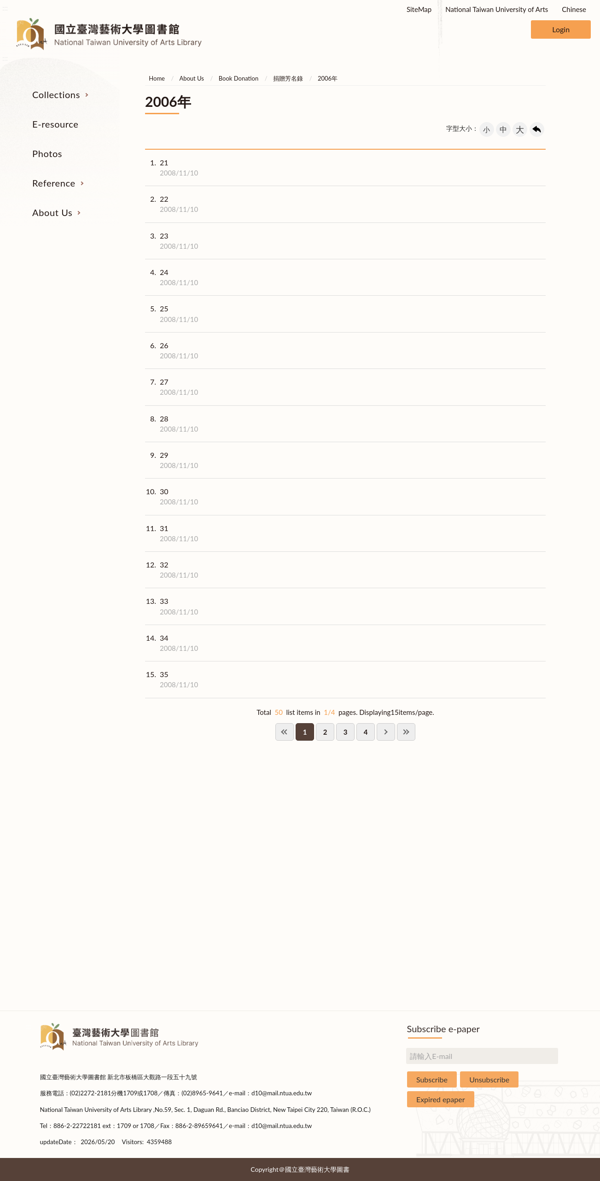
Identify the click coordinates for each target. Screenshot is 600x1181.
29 (171, 460)
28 (171, 423)
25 (171, 313)
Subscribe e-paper (443, 1028)
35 (171, 679)
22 (171, 204)
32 (171, 569)
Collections (56, 94)
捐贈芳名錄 (288, 78)
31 (171, 533)
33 (171, 606)
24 (171, 277)
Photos (47, 153)
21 (171, 167)
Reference (54, 182)
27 (171, 387)
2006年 (328, 78)
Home (157, 78)
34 (171, 643)
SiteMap (419, 9)
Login (561, 29)
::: (5, 7)
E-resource (55, 123)
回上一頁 (537, 129)
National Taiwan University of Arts (496, 9)
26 (171, 350)
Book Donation (238, 78)
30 (171, 496)
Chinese (574, 9)
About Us (52, 212)
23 (171, 240)
